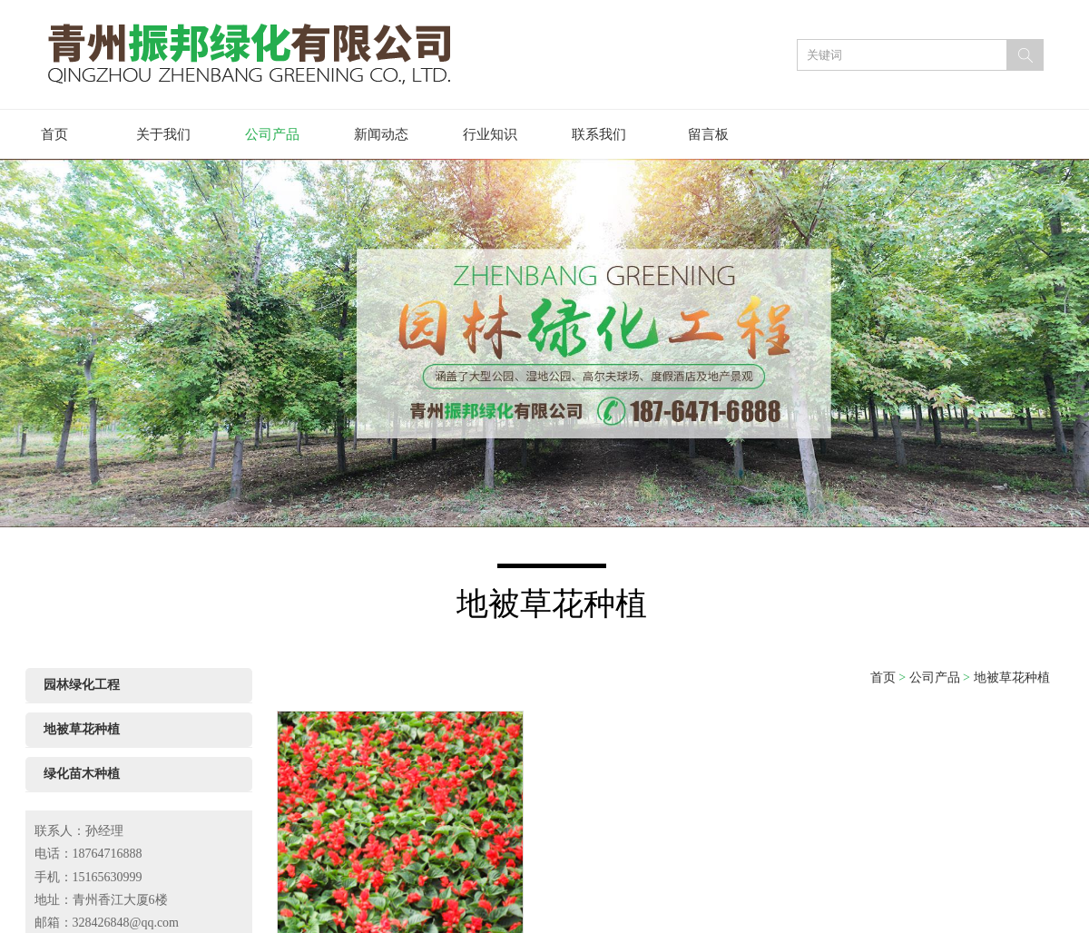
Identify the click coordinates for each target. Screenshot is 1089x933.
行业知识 (490, 134)
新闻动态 (381, 134)
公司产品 (272, 134)
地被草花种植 (82, 729)
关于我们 (163, 134)
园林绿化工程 (82, 685)
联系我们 (599, 134)
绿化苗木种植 (82, 774)
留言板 (708, 134)
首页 (54, 134)
